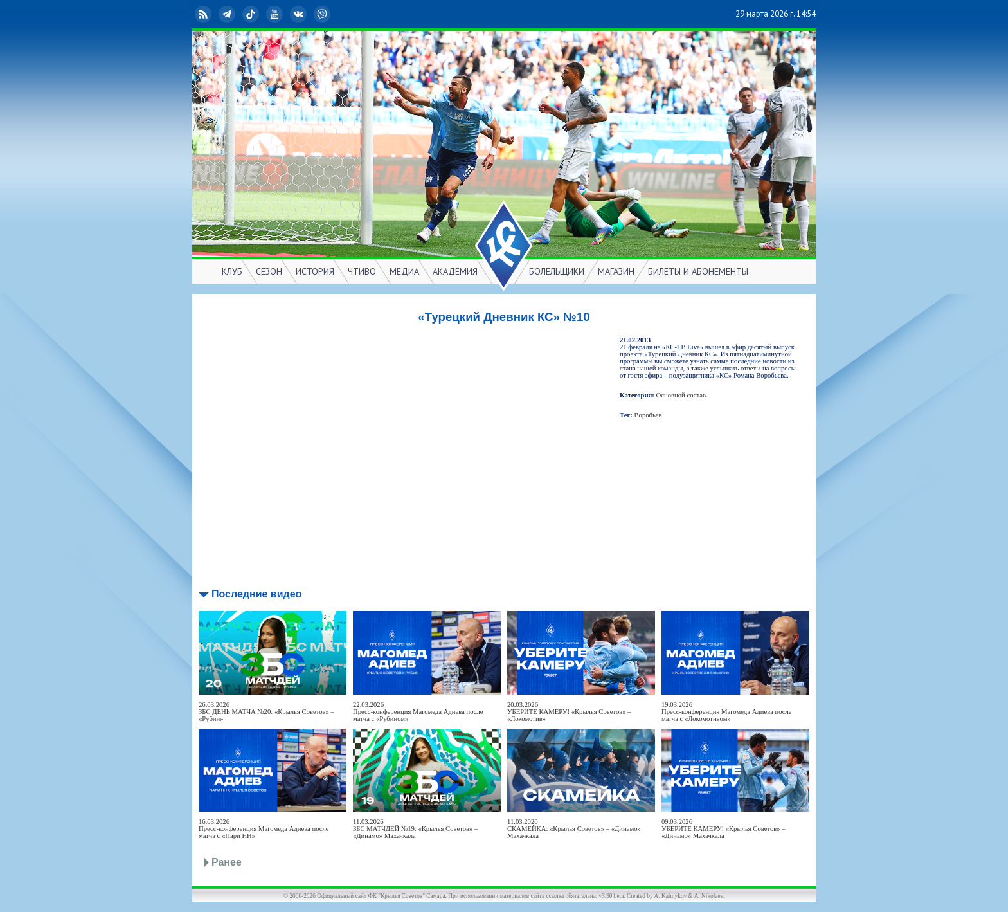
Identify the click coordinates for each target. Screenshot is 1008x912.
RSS (204, 14)
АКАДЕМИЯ (455, 271)
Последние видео (257, 593)
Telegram (228, 14)
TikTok (252, 14)
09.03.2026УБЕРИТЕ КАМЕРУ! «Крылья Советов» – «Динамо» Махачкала (724, 828)
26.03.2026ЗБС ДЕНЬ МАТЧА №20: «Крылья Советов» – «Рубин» (266, 711)
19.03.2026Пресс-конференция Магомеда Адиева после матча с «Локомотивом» (727, 711)
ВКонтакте (299, 14)
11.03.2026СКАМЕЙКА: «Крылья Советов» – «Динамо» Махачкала (574, 828)
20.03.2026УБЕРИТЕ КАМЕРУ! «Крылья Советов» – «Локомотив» (569, 711)
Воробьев (648, 415)
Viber (323, 14)
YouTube (275, 14)
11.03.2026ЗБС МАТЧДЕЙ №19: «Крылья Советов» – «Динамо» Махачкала (415, 828)
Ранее (227, 862)
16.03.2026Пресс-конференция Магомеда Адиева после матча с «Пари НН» (264, 828)
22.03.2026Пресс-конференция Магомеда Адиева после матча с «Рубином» (418, 711)
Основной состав (681, 395)
